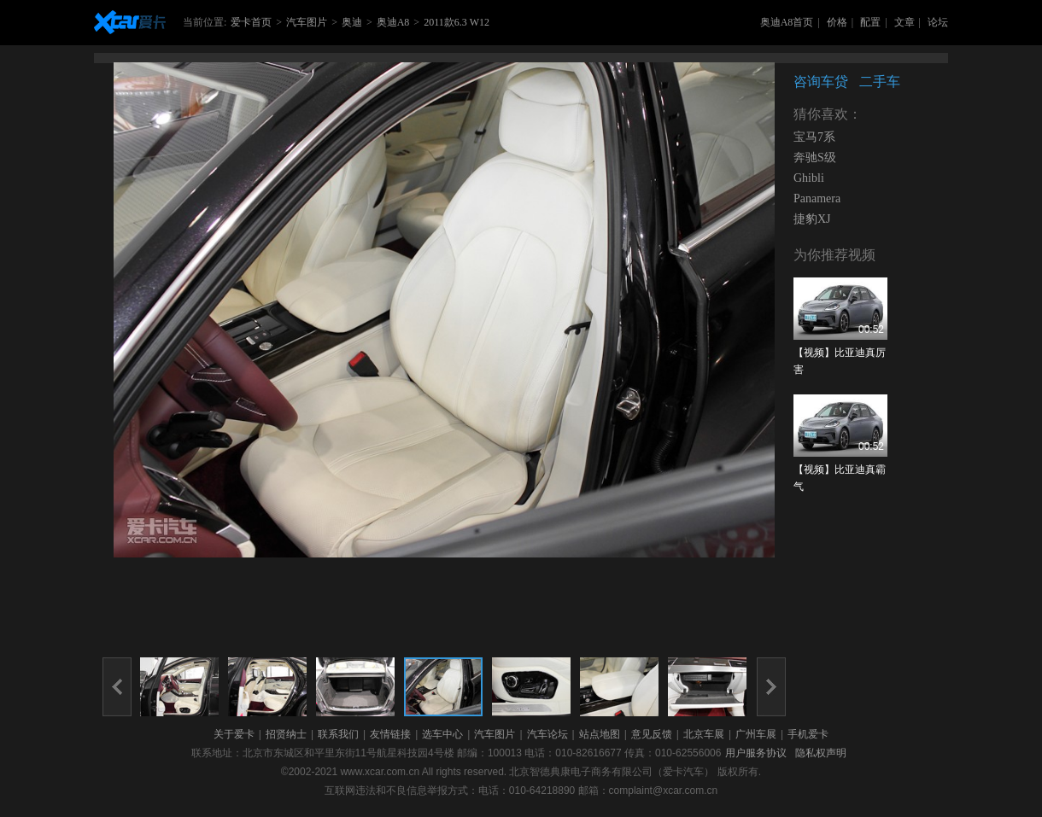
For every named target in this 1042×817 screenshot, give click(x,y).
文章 (904, 22)
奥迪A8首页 (787, 22)
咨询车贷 (820, 81)
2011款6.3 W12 (456, 22)
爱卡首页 (251, 22)
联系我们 (338, 734)
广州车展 (755, 734)
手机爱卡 (807, 734)
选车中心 (442, 734)
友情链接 (390, 734)
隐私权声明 (820, 753)
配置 (870, 22)
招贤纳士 (286, 734)
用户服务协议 (756, 753)
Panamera (816, 198)
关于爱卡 (234, 734)
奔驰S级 (814, 157)
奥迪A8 (393, 22)
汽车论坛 (547, 734)
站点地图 (599, 734)
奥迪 (352, 22)
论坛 (938, 22)
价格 (837, 22)
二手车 (879, 81)
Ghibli (808, 178)
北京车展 (703, 734)
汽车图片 (306, 22)
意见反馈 (651, 734)
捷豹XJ (812, 219)
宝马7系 (814, 137)
